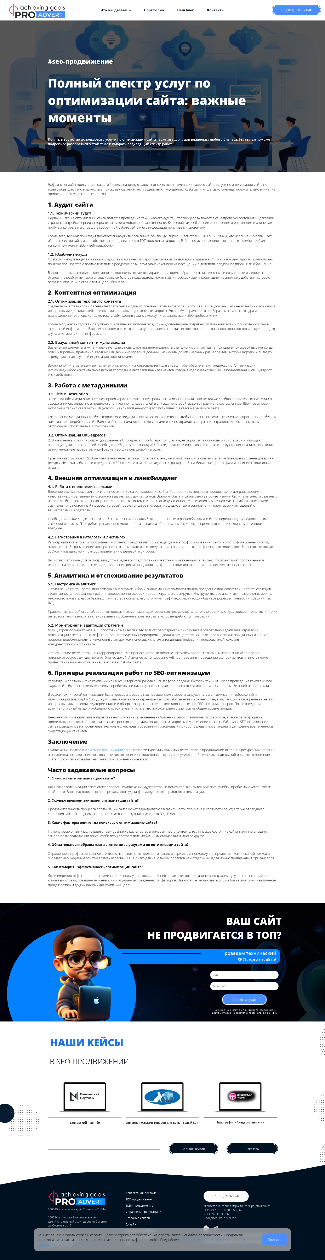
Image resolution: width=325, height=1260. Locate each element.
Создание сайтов (138, 1218)
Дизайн (131, 1224)
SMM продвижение (139, 1206)
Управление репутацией (143, 1212)
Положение (266, 1011)
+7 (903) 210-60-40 (296, 9)
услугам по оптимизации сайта (108, 750)
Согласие (225, 1013)
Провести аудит (244, 1000)
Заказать (252, 1149)
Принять (274, 1239)
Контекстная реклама (141, 1193)
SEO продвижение (139, 1199)
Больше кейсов (193, 1149)
